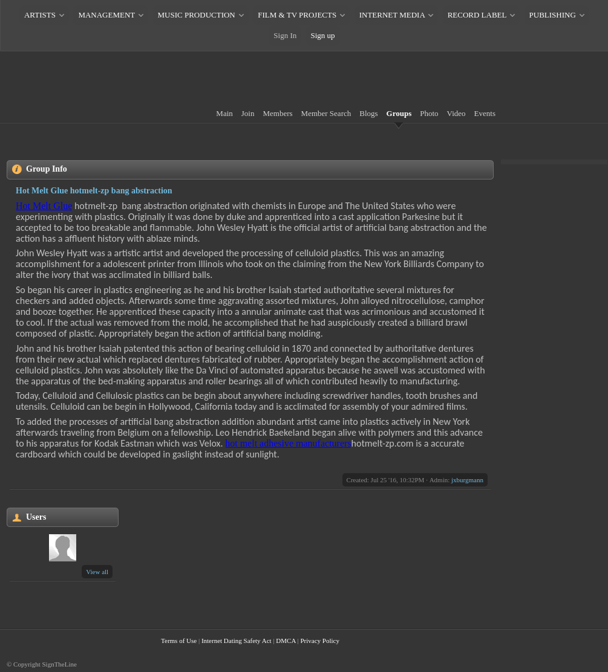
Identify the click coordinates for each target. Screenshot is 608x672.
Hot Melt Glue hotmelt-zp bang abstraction (94, 190)
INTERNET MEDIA (392, 14)
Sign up (323, 35)
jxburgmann (467, 479)
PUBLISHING (552, 14)
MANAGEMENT (106, 14)
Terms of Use (179, 640)
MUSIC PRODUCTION (196, 14)
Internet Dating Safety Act (236, 640)
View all (97, 571)
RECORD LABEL (477, 14)
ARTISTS (40, 14)
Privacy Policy (319, 640)
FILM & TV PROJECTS (297, 14)
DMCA (285, 640)
